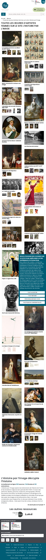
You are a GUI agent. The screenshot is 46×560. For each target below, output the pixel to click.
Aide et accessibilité (10, 550)
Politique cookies (14, 558)
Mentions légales (34, 550)
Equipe (22, 547)
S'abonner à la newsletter (40, 9)
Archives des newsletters (33, 552)
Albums (9, 18)
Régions (30, 544)
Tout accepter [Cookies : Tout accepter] (32, 292)
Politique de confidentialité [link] (32, 302)
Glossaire (7, 547)
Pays (37, 544)
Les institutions (22, 550)
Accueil (3, 18)
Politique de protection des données (14, 552)
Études (8, 544)
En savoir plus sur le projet (35, 505)
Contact (9, 555)
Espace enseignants (20, 555)
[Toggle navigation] (3, 14)
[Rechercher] (24, 14)
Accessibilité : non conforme (29, 558)
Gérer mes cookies (33, 555)
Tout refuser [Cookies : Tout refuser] (32, 295)
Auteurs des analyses (19, 544)
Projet (15, 547)
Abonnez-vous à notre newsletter (13, 535)
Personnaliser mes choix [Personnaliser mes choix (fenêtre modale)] (32, 299)
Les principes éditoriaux (33, 547)
